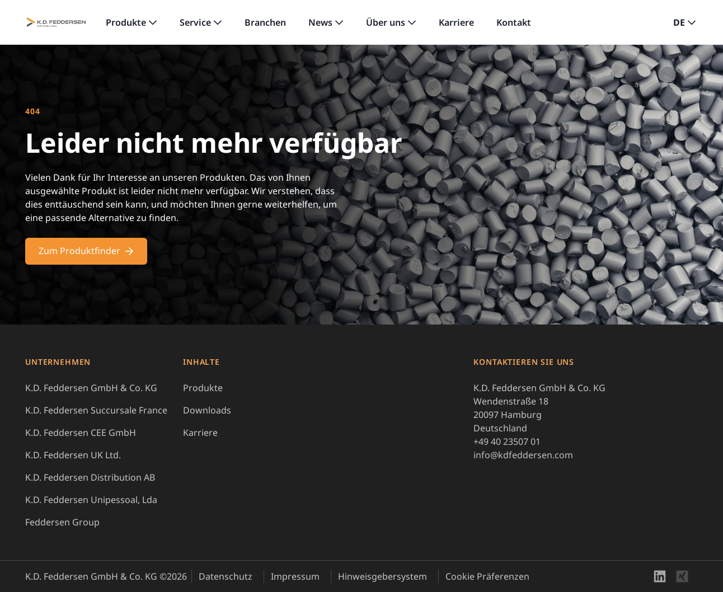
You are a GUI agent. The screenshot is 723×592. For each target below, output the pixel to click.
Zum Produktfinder (86, 251)
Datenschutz (225, 576)
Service (195, 22)
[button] (684, 22)
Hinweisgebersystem (382, 576)
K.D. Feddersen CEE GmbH (80, 432)
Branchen (265, 22)
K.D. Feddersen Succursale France (96, 410)
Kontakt (513, 22)
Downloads (207, 410)
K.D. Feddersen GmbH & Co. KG (91, 388)
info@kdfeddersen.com (523, 455)
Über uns (385, 22)
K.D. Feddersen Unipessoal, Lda (91, 500)
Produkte (126, 22)
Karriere (456, 22)
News (320, 22)
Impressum (295, 576)
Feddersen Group (62, 522)
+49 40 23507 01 (507, 441)
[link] (131, 22)
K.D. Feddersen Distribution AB (90, 477)
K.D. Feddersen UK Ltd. (73, 455)
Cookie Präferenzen (487, 576)
